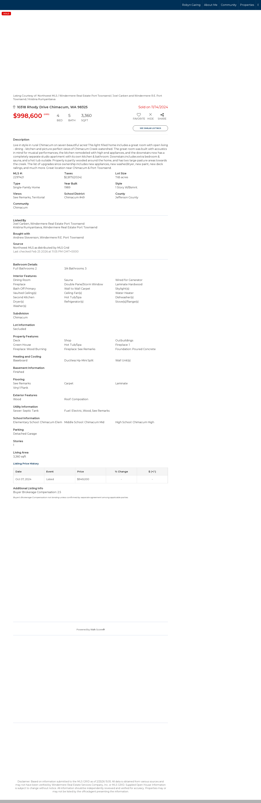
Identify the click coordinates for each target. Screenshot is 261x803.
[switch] (139, 118)
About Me (210, 4)
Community (229, 4)
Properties (247, 4)
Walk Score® (97, 629)
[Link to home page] (15, 5)
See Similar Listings (150, 128)
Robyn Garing (191, 4)
